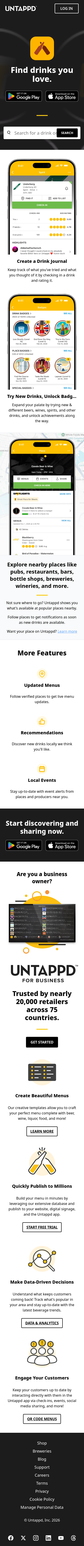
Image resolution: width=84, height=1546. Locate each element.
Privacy (42, 1491)
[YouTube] (61, 1538)
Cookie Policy (42, 1499)
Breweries (42, 1451)
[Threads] (73, 1538)
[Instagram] (36, 1538)
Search (67, 133)
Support (42, 1467)
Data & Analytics (42, 1323)
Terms (42, 1483)
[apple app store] (61, 96)
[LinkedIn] (48, 1538)
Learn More (42, 1131)
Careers (42, 1475)
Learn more (67, 631)
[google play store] (24, 96)
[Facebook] (10, 1538)
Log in (66, 8)
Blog (42, 1459)
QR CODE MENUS (42, 1418)
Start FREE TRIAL (42, 1227)
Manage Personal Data (42, 1507)
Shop (42, 1443)
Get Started (41, 1042)
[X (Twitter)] (23, 1538)
